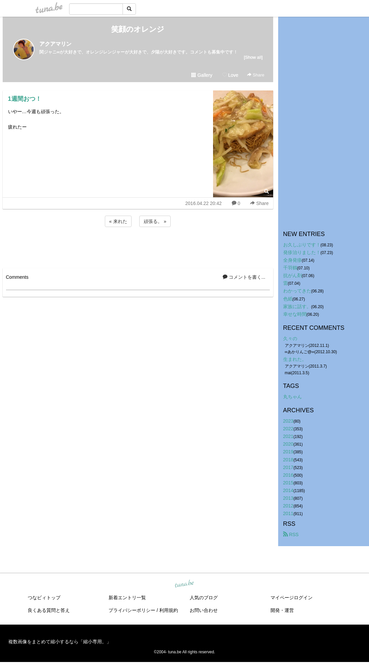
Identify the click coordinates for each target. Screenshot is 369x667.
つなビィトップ (44, 597)
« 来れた (118, 221)
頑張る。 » (155, 221)
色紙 (288, 298)
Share (255, 74)
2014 (288, 490)
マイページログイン (291, 597)
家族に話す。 (297, 306)
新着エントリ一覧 (127, 597)
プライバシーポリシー (132, 610)
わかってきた (297, 290)
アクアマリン (55, 44)
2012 (288, 505)
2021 (288, 436)
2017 (288, 467)
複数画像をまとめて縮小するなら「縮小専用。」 (59, 641)
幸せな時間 (295, 314)
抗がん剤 (292, 275)
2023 (288, 421)
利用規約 (168, 610)
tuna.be (184, 584)
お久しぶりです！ (302, 244)
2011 (288, 513)
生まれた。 (295, 359)
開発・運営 (282, 610)
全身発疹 (292, 260)
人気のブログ (204, 597)
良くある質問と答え (49, 610)
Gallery (201, 75)
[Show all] (253, 57)
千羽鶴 (290, 267)
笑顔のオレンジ (137, 29)
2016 (288, 475)
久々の (290, 338)
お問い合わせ (204, 610)
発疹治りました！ (302, 252)
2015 (288, 482)
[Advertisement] (138, 246)
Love (230, 75)
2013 (288, 498)
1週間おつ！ (24, 98)
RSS (291, 534)
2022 (288, 428)
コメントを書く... (244, 277)
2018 (288, 459)
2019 (288, 451)
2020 (288, 444)
